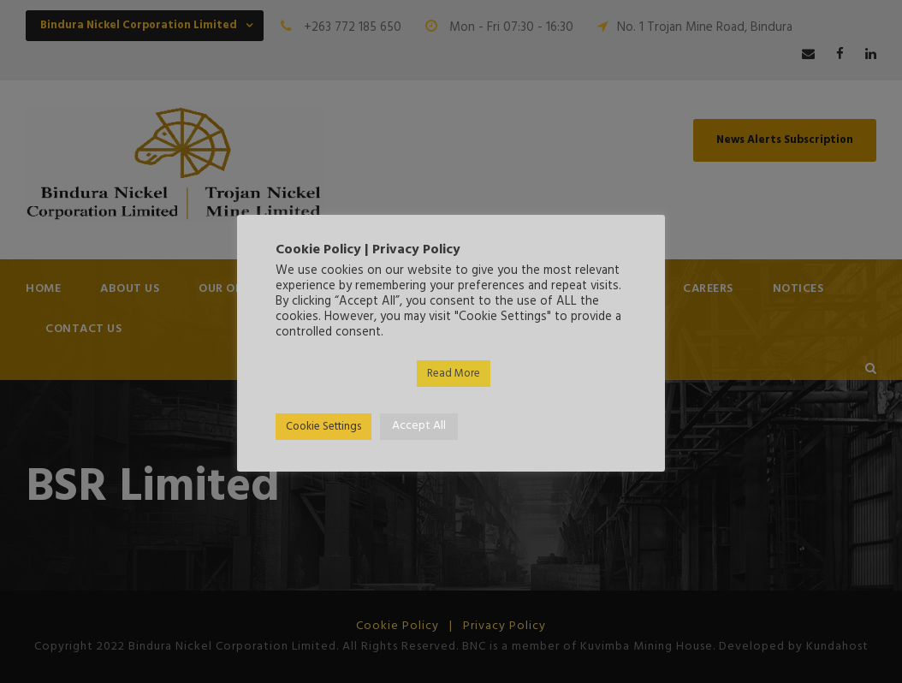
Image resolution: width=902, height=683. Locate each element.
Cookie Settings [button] (323, 427)
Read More (453, 374)
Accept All (419, 426)
